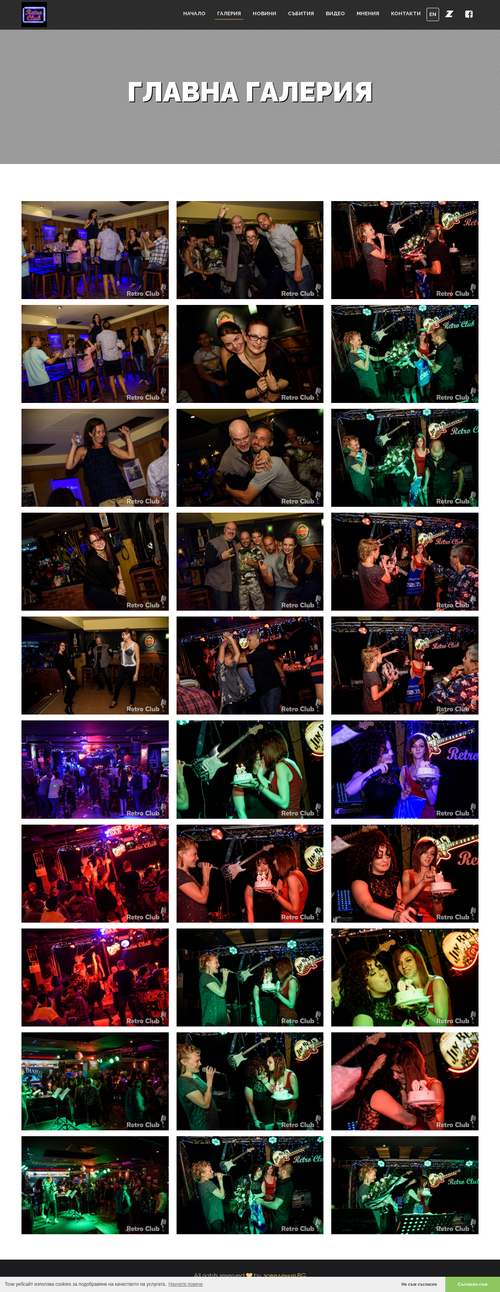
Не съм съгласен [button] (419, 1284)
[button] (449, 13)
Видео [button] (335, 13)
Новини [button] (264, 13)
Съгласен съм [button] (473, 1284)
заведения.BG (284, 1275)
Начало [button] (194, 13)
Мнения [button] (368, 13)
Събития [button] (301, 13)
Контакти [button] (406, 13)
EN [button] (432, 14)
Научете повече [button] (186, 1284)
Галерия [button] (229, 13)
